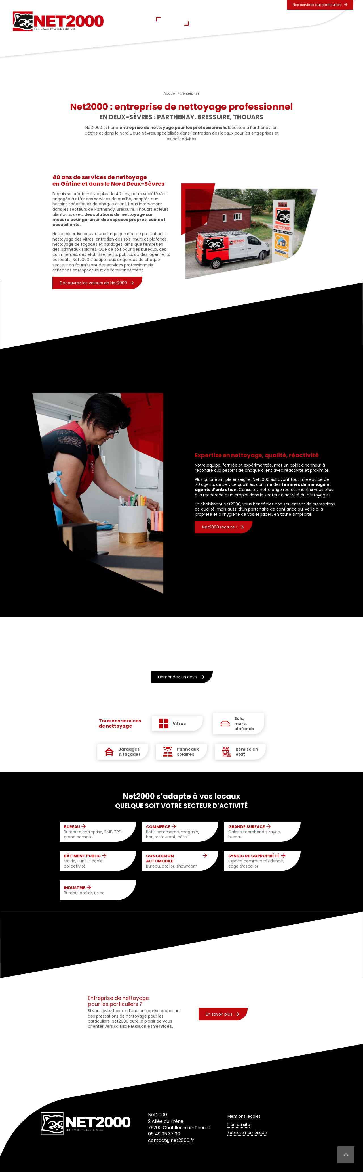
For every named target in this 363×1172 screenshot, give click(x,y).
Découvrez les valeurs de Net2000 (97, 283)
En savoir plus (222, 1014)
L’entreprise (172, 21)
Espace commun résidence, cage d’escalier (258, 861)
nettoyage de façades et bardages (87, 244)
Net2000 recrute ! (223, 527)
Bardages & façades (129, 752)
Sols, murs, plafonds (244, 724)
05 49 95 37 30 (164, 1134)
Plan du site (238, 1124)
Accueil (140, 21)
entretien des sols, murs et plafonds (131, 239)
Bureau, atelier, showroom (176, 861)
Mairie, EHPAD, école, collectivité (94, 861)
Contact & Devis (306, 21)
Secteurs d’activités (256, 21)
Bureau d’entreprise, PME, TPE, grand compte (94, 832)
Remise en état (247, 752)
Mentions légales (244, 1116)
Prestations (210, 21)
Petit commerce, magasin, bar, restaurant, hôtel (176, 832)
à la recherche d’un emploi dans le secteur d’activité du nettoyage (261, 495)
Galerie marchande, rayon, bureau (258, 832)
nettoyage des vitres (73, 239)
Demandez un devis (181, 677)
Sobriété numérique (247, 1132)
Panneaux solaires (188, 752)
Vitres (179, 723)
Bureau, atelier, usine (84, 890)
